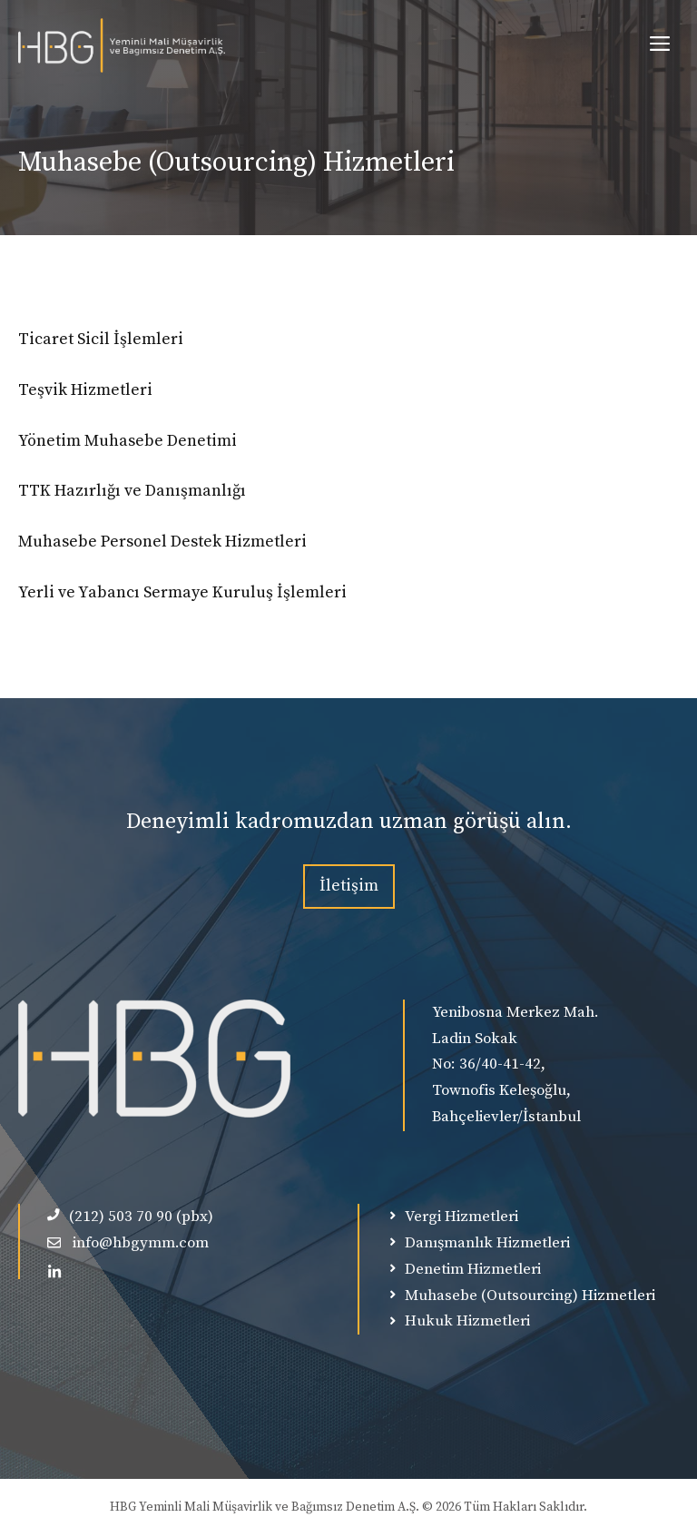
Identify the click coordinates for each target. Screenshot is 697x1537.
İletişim (348, 885)
